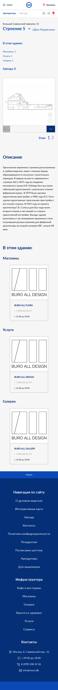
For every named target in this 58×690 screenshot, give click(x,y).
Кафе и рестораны (29, 588)
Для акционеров (29, 567)
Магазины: (9, 52)
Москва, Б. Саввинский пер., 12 (31, 652)
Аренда (23, 13)
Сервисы (29, 629)
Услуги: (7, 56)
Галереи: (8, 61)
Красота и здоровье (29, 613)
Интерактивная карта (44, 13)
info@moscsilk (31, 670)
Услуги (29, 621)
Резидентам (29, 542)
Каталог (49, 13)
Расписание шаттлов (29, 550)
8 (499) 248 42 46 (31, 664)
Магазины (29, 596)
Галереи (29, 604)
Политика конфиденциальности (29, 534)
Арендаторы (9, 13)
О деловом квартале (29, 500)
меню (7, 5)
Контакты (50, 5)
